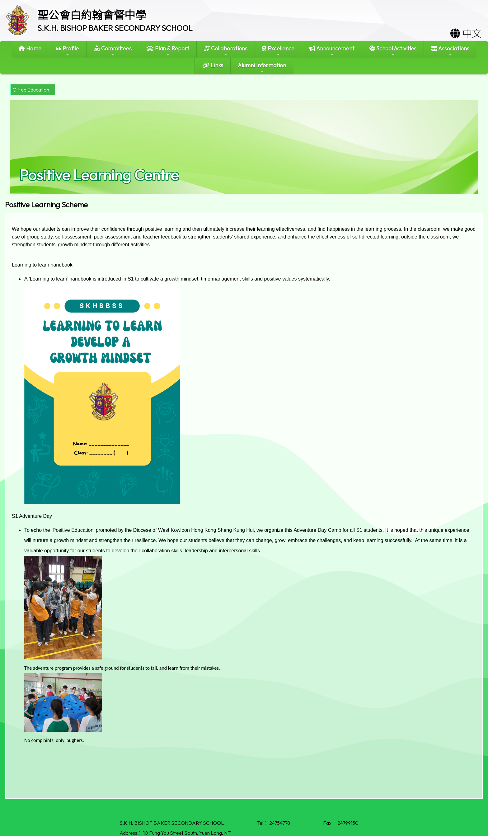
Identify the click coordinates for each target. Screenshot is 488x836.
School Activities (392, 51)
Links (212, 65)
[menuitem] (32, 89)
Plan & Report (168, 51)
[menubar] (32, 89)
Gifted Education (30, 90)
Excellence (278, 51)
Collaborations (225, 51)
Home (30, 48)
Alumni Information (262, 68)
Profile (67, 51)
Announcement (331, 51)
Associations (450, 51)
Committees (113, 51)
